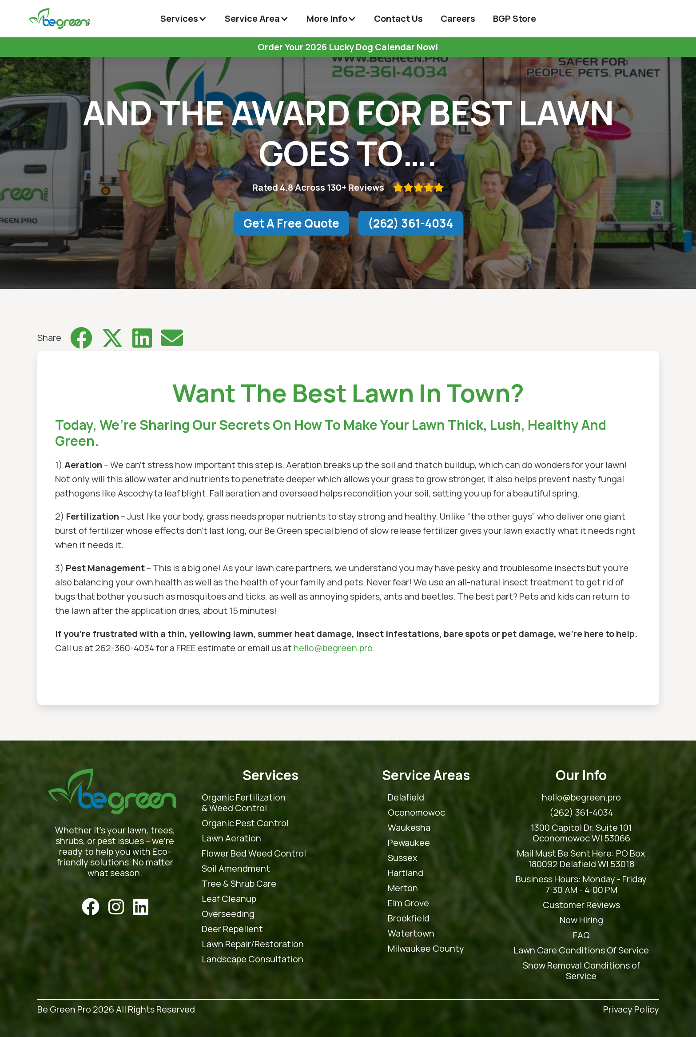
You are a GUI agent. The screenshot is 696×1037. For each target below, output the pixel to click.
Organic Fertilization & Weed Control (244, 802)
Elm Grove (408, 903)
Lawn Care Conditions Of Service (581, 950)
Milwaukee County (426, 948)
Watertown (411, 933)
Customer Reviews (581, 905)
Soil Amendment (236, 868)
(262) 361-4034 (410, 223)
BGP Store (514, 18)
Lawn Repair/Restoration (253, 944)
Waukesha (409, 827)
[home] (59, 19)
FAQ (581, 935)
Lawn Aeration (231, 838)
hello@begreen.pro (581, 797)
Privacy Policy (631, 1009)
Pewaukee (409, 842)
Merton (403, 888)
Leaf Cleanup (229, 898)
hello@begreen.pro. (334, 648)
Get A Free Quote (291, 223)
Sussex (403, 858)
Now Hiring (581, 920)
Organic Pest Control (245, 823)
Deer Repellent (232, 929)
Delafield (406, 797)
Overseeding (228, 914)
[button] (183, 18)
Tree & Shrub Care (239, 883)
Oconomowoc (416, 812)
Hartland (405, 873)
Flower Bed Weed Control (254, 853)
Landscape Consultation (252, 959)
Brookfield (409, 918)
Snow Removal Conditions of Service (581, 970)
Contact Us (398, 18)
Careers (458, 18)
